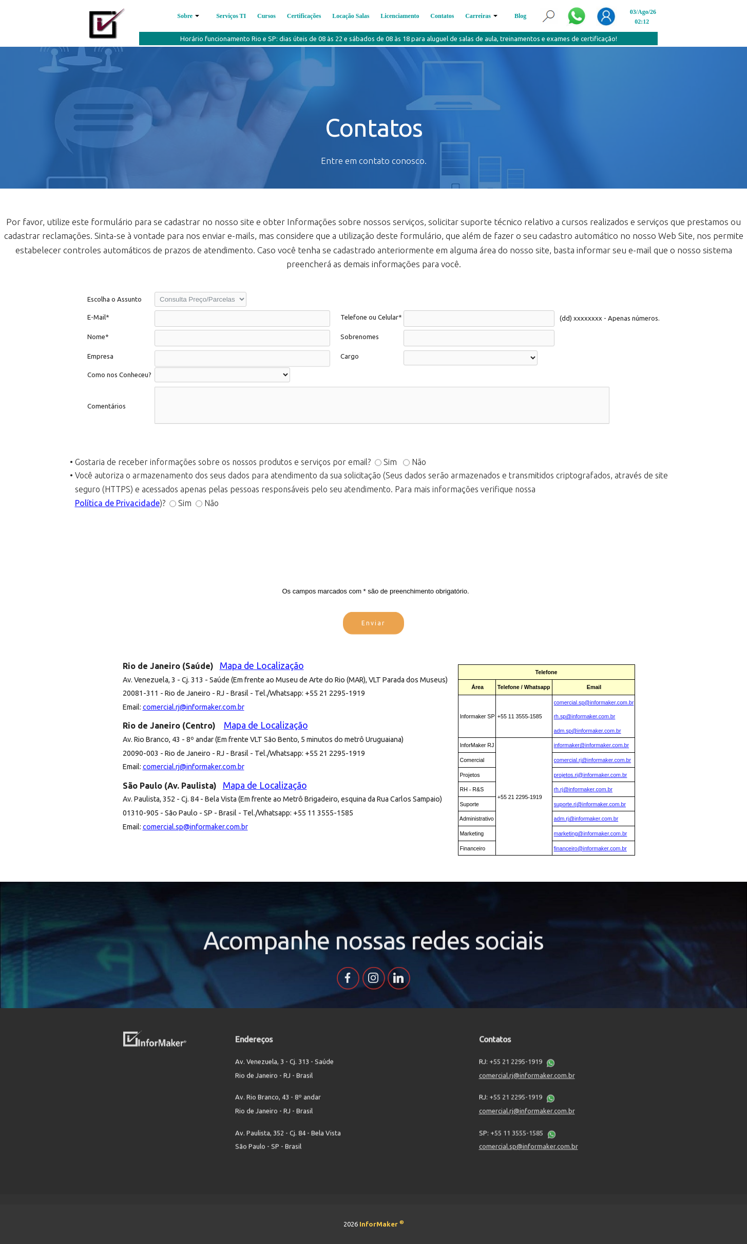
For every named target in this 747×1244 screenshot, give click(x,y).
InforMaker (381, 1224)
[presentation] (374, 551)
